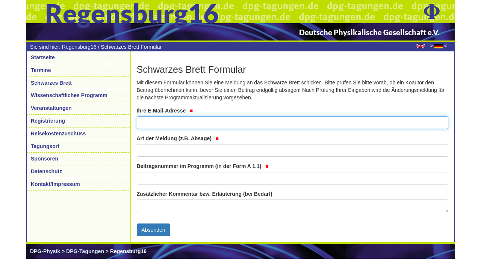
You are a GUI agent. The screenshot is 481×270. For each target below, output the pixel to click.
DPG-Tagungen (85, 251)
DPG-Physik (45, 251)
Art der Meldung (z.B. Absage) (178, 138)
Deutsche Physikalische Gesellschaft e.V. (369, 32)
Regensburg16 (79, 47)
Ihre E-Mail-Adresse (165, 111)
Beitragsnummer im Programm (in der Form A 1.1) (203, 166)
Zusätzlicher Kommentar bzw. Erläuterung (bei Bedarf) (204, 194)
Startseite (43, 57)
